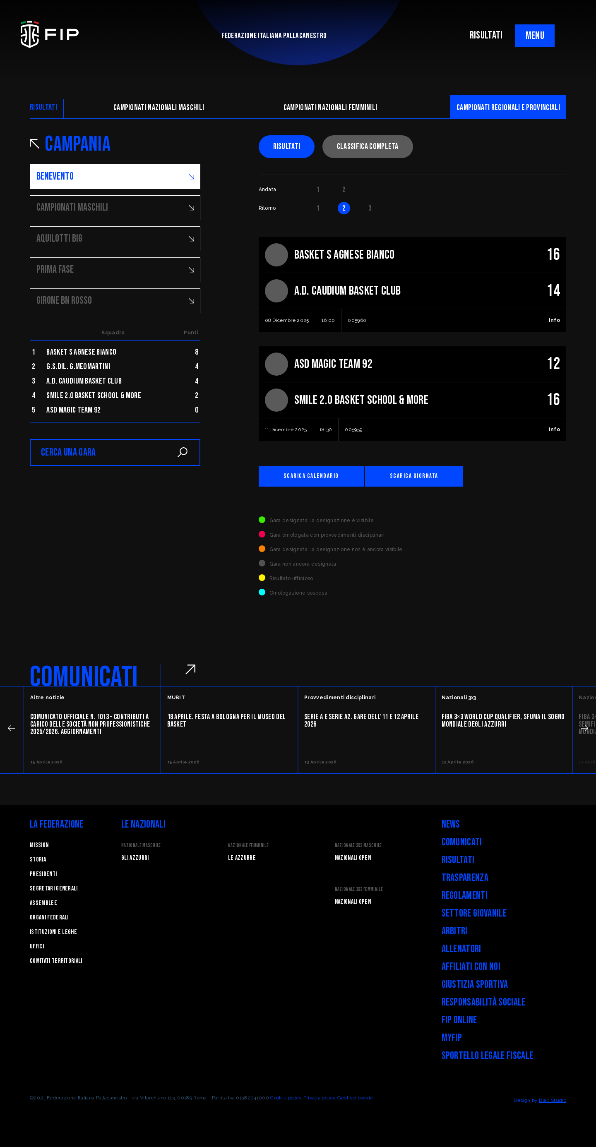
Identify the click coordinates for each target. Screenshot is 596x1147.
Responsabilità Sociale (484, 1002)
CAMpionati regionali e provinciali (508, 108)
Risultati (286, 146)
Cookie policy (286, 1098)
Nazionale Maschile (141, 845)
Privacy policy (319, 1098)
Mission (39, 845)
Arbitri (455, 931)
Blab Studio (552, 1100)
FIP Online (459, 1020)
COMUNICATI (84, 677)
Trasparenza (465, 877)
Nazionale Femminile (248, 845)
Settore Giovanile (474, 913)
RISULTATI (486, 35)
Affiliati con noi (471, 966)
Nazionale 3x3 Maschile (358, 845)
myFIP (452, 1038)
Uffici (37, 946)
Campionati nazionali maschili (158, 108)
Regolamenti (465, 895)
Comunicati (462, 842)
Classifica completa (368, 146)
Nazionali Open (353, 858)
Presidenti (43, 874)
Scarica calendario (311, 476)
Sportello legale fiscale (488, 1055)
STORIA (38, 860)
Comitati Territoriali (56, 961)
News (451, 824)
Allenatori (461, 949)
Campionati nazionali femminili (330, 108)
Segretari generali (54, 889)
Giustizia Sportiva (475, 984)
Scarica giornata (414, 476)
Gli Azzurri (135, 858)
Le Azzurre (242, 858)
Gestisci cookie (355, 1098)
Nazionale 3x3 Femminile (359, 889)
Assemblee (43, 903)
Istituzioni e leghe (53, 932)
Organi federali (49, 917)
